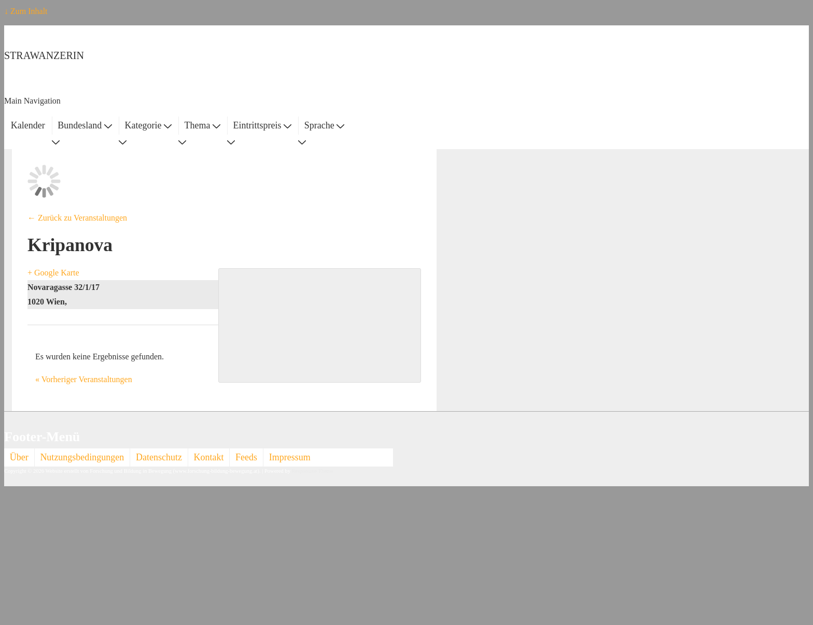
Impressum (290, 457)
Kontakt (209, 457)
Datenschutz (159, 457)
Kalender (28, 125)
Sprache (324, 125)
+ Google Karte (53, 272)
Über (19, 457)
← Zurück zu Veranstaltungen (77, 217)
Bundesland (85, 125)
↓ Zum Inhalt (26, 11)
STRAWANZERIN (44, 55)
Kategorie (147, 125)
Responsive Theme (312, 471)
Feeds (246, 457)
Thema (202, 125)
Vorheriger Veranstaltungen (83, 379)
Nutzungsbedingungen (82, 457)
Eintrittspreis (262, 125)
